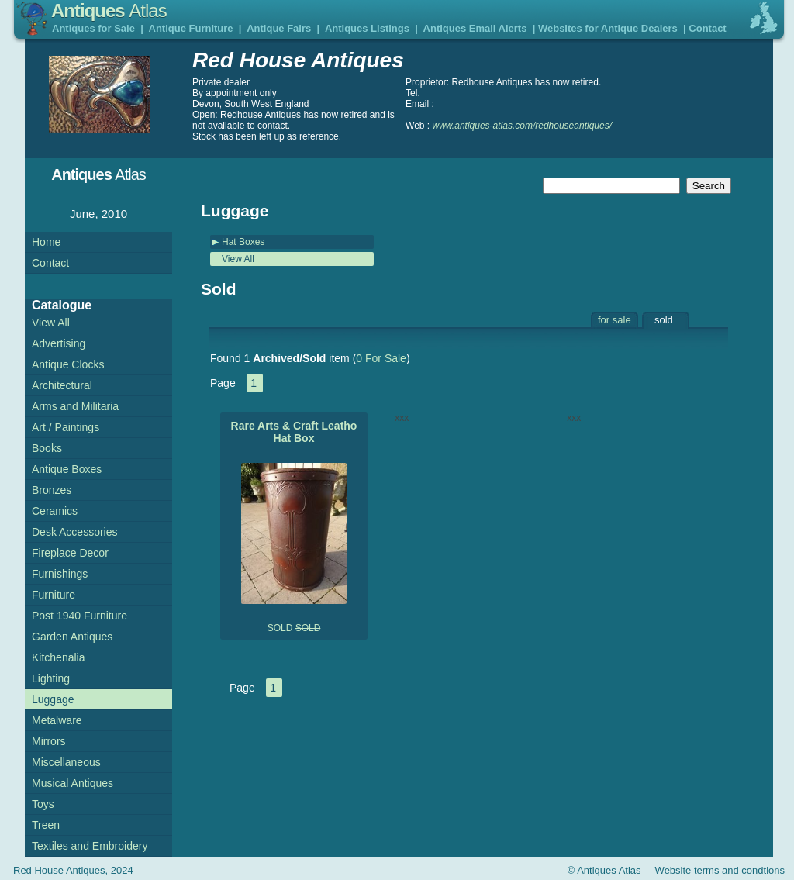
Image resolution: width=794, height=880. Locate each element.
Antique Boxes (67, 469)
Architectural (62, 385)
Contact (707, 28)
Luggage (53, 699)
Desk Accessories (74, 532)
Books (47, 448)
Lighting (51, 678)
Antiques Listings (367, 28)
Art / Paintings (65, 427)
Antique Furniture (191, 28)
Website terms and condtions (720, 870)
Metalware (57, 720)
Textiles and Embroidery (89, 846)
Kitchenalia (58, 657)
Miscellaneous (66, 762)
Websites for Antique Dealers (608, 28)
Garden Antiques (72, 636)
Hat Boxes (243, 241)
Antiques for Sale (93, 28)
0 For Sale (381, 358)
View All (238, 259)
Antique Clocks (68, 364)
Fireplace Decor (70, 553)
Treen (46, 825)
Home (46, 242)
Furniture (53, 594)
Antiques (109, 10)
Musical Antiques (72, 783)
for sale (614, 320)
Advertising (58, 343)
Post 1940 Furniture (79, 615)
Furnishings (60, 574)
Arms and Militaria (75, 406)
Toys (43, 804)
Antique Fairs (279, 28)
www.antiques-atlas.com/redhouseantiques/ (522, 125)
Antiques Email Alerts (475, 28)
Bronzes (51, 490)
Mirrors (49, 741)
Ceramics (55, 511)
